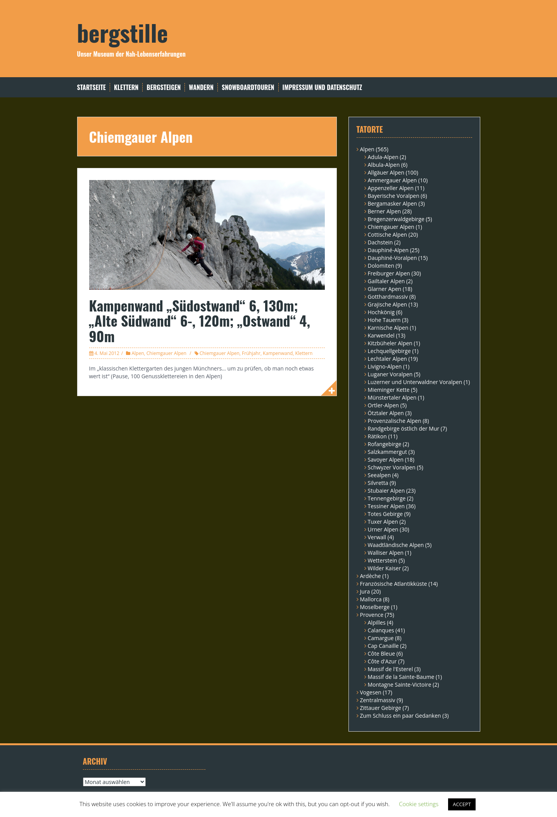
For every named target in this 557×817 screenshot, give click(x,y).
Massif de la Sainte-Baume (401, 676)
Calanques (381, 630)
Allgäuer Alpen (386, 172)
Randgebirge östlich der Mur (404, 428)
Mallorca (371, 599)
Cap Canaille (383, 645)
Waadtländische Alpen (396, 545)
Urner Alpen (383, 529)
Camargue (381, 638)
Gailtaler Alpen (386, 281)
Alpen (137, 353)
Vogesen (370, 692)
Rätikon (377, 436)
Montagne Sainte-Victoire (399, 684)
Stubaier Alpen (386, 490)
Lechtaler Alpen (387, 358)
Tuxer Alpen (383, 521)
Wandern (201, 87)
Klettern (126, 87)
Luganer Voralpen (390, 374)
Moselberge (375, 607)
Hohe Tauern (384, 320)
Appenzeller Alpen (391, 188)
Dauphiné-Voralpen (392, 257)
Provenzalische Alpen (394, 420)
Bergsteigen (164, 87)
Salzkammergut (387, 451)
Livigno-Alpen (385, 366)
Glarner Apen (385, 289)
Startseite (91, 87)
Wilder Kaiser (384, 568)
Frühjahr (251, 353)
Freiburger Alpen (389, 273)
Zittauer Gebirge (380, 707)
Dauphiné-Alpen (388, 250)
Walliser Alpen (386, 552)
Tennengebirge (387, 498)
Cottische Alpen (387, 234)
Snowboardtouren (248, 87)
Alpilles (377, 622)
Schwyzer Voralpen (392, 467)
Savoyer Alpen (386, 459)
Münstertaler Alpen (392, 397)
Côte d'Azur (382, 661)
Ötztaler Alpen (386, 413)
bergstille (122, 32)
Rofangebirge (385, 444)
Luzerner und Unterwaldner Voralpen (415, 382)
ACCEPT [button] (462, 804)
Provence (372, 614)
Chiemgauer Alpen (166, 353)
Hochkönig (381, 312)
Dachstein (380, 242)
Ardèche (370, 576)
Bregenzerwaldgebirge (396, 219)
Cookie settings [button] (418, 804)
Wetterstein (382, 560)
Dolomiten (381, 265)
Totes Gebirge (385, 514)
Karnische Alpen (388, 327)
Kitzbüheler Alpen (390, 343)
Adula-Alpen (383, 157)
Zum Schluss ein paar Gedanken (400, 715)
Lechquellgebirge (389, 351)
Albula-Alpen (384, 164)
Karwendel (381, 335)
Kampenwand (278, 353)
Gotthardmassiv (388, 296)
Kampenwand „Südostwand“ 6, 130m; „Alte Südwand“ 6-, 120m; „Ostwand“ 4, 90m (199, 320)
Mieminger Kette (389, 389)
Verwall (377, 537)
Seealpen (379, 475)
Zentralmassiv (377, 700)
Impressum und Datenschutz (322, 87)
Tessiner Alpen (386, 506)
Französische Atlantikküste (393, 583)
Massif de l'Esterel (390, 669)
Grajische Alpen (387, 304)
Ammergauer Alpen (392, 180)
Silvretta (378, 482)
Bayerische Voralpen (393, 195)
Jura (365, 591)
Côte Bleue (381, 653)
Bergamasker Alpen (392, 203)
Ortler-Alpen (383, 405)
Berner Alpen (384, 211)
